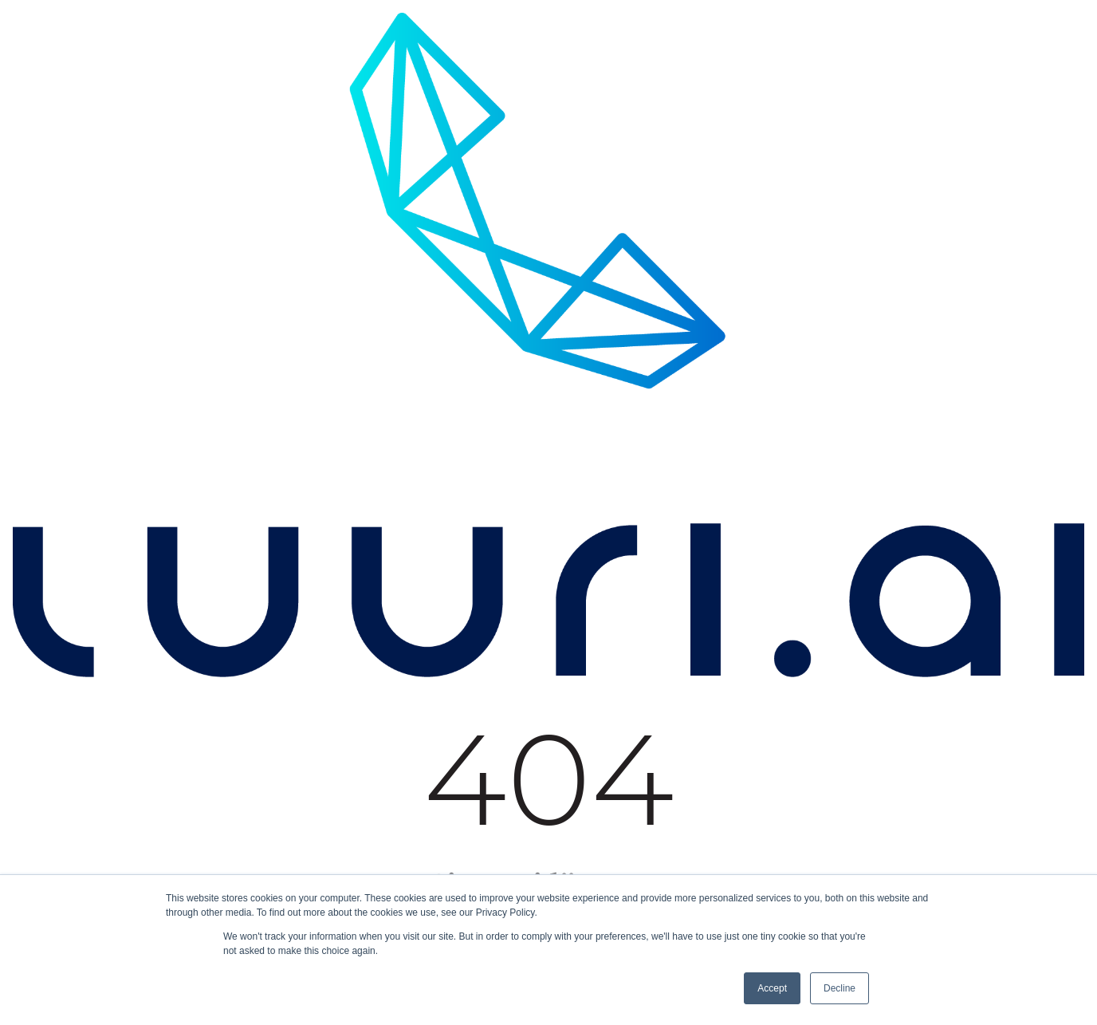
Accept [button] (772, 988)
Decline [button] (839, 988)
